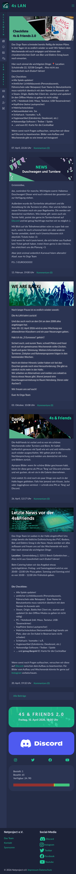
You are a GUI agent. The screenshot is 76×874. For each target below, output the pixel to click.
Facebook (47, 856)
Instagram (16, 673)
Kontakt (8, 843)
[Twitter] (32, 760)
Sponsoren (9, 847)
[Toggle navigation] (73, 6)
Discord (15, 221)
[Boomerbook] (50, 760)
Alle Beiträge (19, 696)
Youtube (47, 862)
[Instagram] (15, 760)
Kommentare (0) (42, 148)
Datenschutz (45, 870)
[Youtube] (67, 760)
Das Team (9, 838)
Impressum (33, 870)
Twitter (46, 850)
